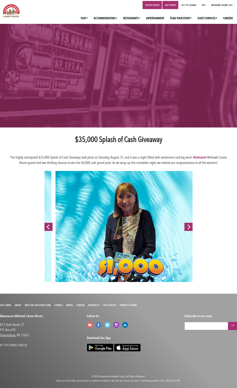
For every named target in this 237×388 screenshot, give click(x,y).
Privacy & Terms (128, 305)
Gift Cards (5, 305)
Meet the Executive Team (38, 305)
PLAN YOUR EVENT (180, 18)
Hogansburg (7, 335)
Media (69, 305)
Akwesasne (199, 157)
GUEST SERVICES (207, 18)
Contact (58, 305)
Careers (80, 305)
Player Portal (152, 5)
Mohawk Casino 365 (222, 5)
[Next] (188, 227)
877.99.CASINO (189, 5)
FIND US (23, 345)
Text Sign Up (109, 305)
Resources (94, 305)
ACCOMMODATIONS (105, 18)
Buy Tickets (170, 5)
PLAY (83, 18)
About (18, 305)
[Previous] (48, 227)
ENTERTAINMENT (155, 18)
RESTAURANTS (130, 18)
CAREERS (228, 18)
